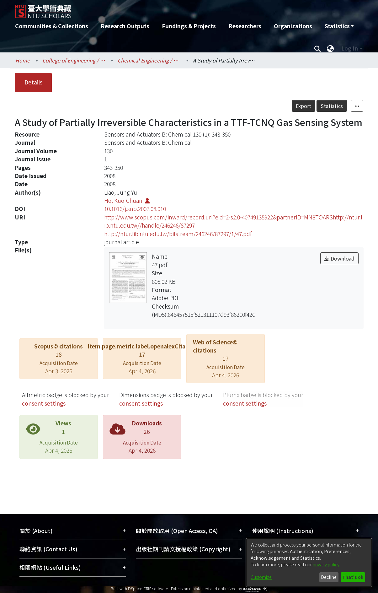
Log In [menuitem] (349, 48)
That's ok (352, 577)
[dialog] (309, 562)
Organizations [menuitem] (293, 26)
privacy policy (326, 564)
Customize (261, 577)
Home (22, 60)
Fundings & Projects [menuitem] (189, 26)
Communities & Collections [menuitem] (51, 26)
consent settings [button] (44, 403)
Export (303, 106)
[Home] (155, 9)
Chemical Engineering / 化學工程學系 (149, 60)
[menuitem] (339, 26)
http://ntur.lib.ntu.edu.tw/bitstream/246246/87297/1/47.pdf (178, 234)
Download (339, 258)
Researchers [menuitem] (244, 26)
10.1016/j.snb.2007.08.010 (135, 209)
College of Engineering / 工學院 (73, 60)
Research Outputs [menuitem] (125, 26)
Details (33, 82)
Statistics (332, 106)
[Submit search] (318, 48)
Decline (329, 577)
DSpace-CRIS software (148, 588)
